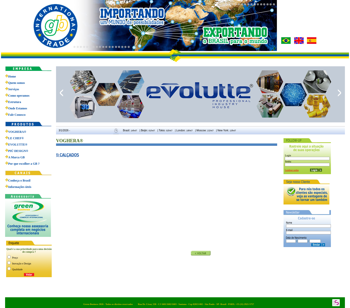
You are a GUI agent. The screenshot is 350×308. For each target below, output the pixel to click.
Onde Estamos (17, 108)
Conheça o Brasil (19, 180)
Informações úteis (19, 187)
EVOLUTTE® (16, 144)
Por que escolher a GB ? (22, 163)
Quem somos (16, 83)
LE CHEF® (14, 138)
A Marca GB (15, 157)
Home (12, 76)
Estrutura (14, 102)
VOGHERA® (15, 132)
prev (61, 92)
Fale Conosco (16, 115)
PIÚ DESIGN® (16, 151)
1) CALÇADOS (67, 154)
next (339, 92)
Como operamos (19, 95)
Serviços (13, 89)
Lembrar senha (292, 170)
